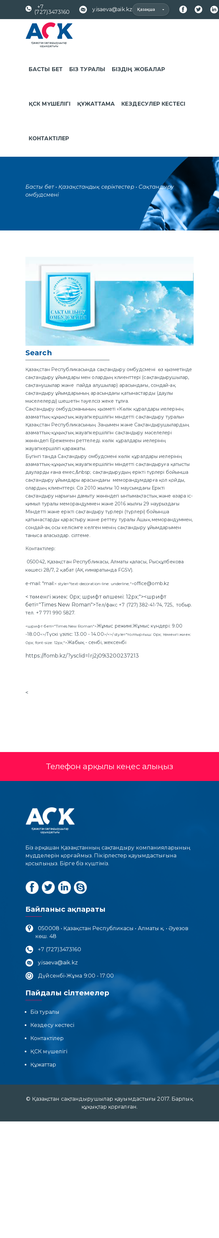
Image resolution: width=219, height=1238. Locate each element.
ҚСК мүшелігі (50, 104)
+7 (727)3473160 (47, 9)
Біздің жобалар (138, 69)
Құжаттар (43, 1065)
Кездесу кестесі (52, 1025)
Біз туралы (87, 69)
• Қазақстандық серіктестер (94, 187)
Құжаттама (96, 104)
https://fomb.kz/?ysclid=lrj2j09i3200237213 (82, 656)
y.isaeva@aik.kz (105, 9)
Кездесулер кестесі (153, 104)
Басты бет (46, 69)
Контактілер (49, 138)
